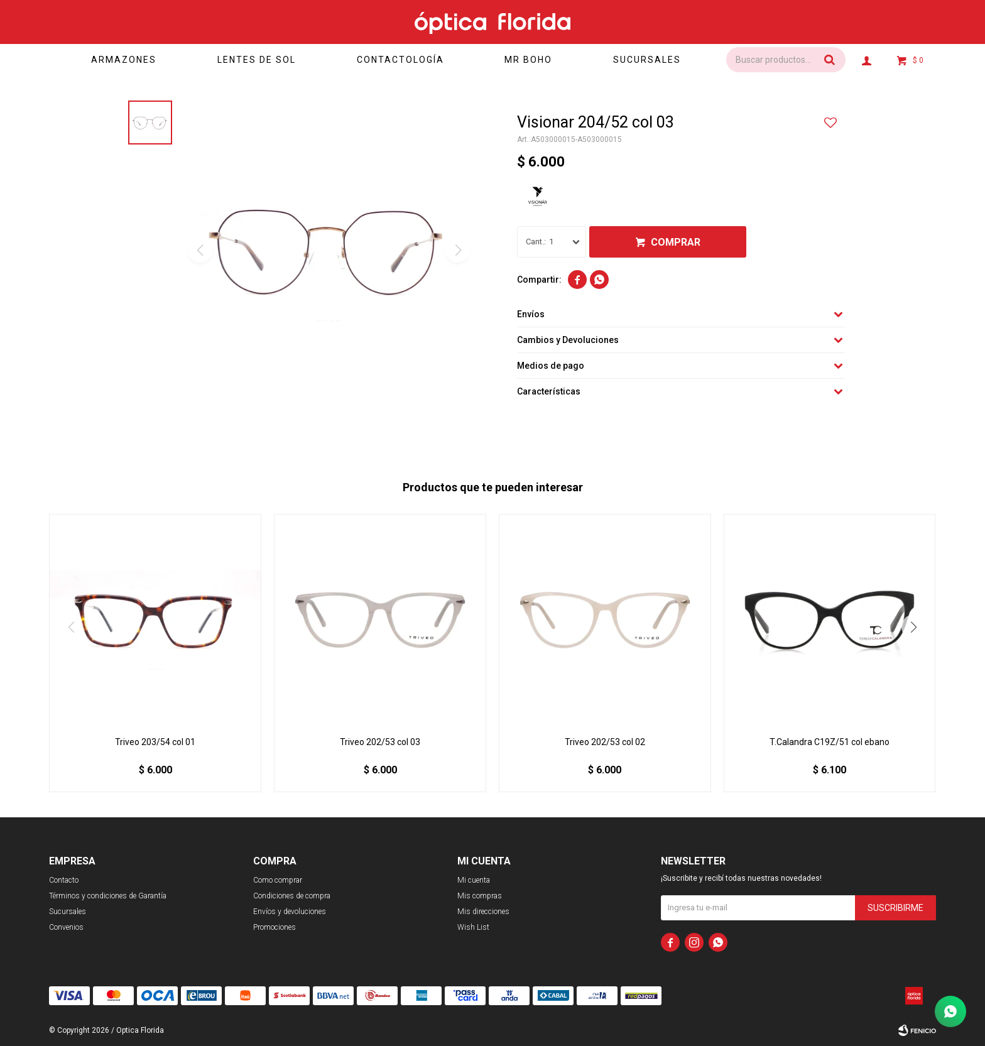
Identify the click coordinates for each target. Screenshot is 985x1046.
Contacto (64, 880)
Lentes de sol (256, 60)
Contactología (400, 60)
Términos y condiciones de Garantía (107, 895)
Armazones (123, 60)
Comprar (675, 242)
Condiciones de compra (291, 895)
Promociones (274, 927)
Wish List (473, 927)
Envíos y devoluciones (289, 911)
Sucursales (647, 60)
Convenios (66, 927)
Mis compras (479, 895)
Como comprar (277, 880)
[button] (914, 627)
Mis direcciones (483, 911)
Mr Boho (528, 60)
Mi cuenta (473, 880)
